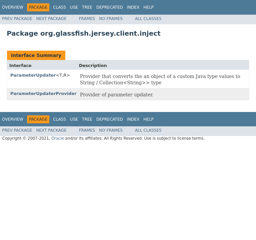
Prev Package (17, 18)
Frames (87, 18)
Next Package (51, 18)
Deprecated (109, 7)
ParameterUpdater (33, 75)
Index (133, 7)
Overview (12, 7)
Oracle (57, 138)
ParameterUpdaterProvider (43, 93)
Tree (87, 7)
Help (148, 7)
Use (74, 7)
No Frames (111, 18)
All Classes (148, 18)
